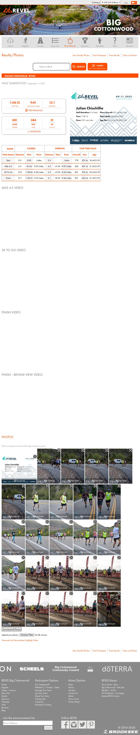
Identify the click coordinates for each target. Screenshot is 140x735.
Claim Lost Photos (129, 55)
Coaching (39, 701)
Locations (70, 9)
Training (122, 9)
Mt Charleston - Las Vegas (113, 693)
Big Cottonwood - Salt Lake (113, 687)
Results (4, 696)
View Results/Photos (81, 55)
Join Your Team (41, 693)
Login (126, 2)
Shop (96, 9)
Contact (108, 9)
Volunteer (6, 701)
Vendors (71, 690)
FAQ (4, 704)
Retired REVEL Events (110, 696)
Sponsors (5, 698)
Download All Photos (11, 629)
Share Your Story (42, 696)
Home (4, 684)
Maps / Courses (9, 690)
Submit (48, 727)
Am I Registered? (42, 684)
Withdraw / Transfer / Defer (47, 687)
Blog (134, 9)
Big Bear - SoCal (109, 690)
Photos (7, 437)
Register (5, 687)
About (84, 9)
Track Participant (99, 55)
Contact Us (73, 693)
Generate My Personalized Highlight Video (20, 640)
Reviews (5, 707)
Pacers (71, 687)
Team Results (114, 55)
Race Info (6, 693)
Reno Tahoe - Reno (110, 684)
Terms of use (73, 698)
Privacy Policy (74, 701)
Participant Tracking (43, 704)
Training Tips (40, 698)
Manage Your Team (43, 690)
